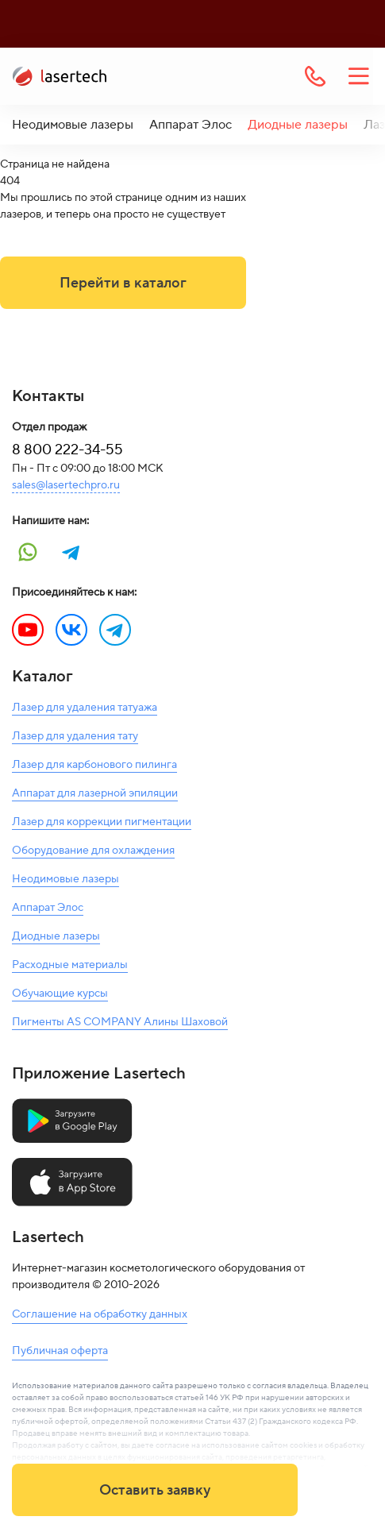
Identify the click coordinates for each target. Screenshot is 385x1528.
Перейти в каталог (123, 283)
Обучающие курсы (60, 993)
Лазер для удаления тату (75, 736)
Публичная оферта (60, 1351)
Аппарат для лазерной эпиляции (95, 793)
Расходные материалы (70, 965)
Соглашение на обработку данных (99, 1314)
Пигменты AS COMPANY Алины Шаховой (120, 1022)
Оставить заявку (154, 1490)
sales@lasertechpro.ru (66, 485)
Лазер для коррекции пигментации (101, 822)
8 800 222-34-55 (67, 450)
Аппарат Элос (190, 125)
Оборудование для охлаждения (93, 850)
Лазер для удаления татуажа (84, 707)
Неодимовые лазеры (72, 125)
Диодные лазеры (298, 125)
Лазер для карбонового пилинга (94, 765)
